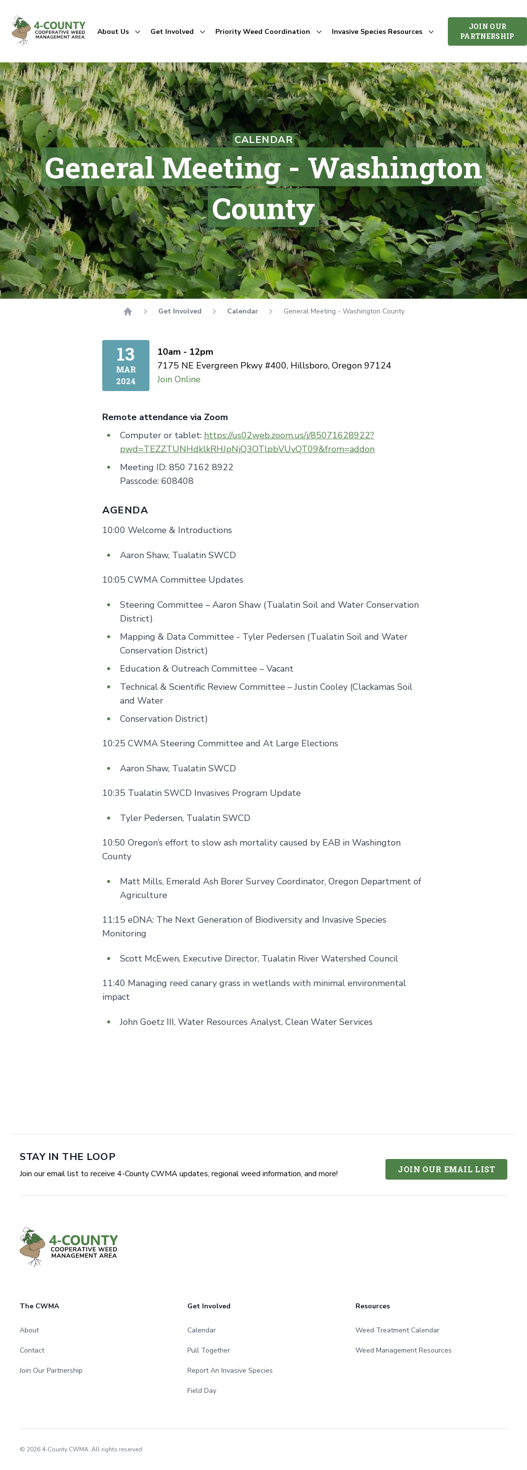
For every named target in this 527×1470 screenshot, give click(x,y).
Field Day (201, 1390)
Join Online (179, 379)
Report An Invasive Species (230, 1370)
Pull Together (208, 1350)
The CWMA (39, 1306)
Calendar (242, 311)
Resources (372, 1306)
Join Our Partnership (487, 31)
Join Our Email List (446, 1169)
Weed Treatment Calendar (397, 1330)
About (29, 1330)
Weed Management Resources (403, 1350)
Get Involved (180, 311)
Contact (32, 1350)
